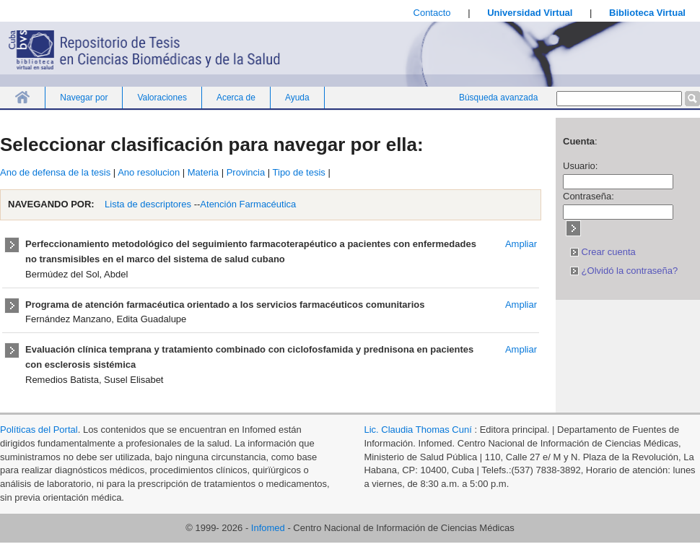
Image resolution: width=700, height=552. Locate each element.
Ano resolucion (149, 172)
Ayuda (297, 97)
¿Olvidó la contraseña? (624, 270)
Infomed (268, 527)
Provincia (246, 172)
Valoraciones (161, 97)
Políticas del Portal (39, 429)
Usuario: (580, 165)
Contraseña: (588, 196)
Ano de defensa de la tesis (55, 172)
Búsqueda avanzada (498, 97)
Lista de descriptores (147, 204)
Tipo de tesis (299, 172)
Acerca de (235, 97)
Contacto (432, 12)
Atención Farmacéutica (248, 204)
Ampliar (521, 243)
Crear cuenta (603, 251)
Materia (203, 172)
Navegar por (84, 97)
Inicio (22, 97)
